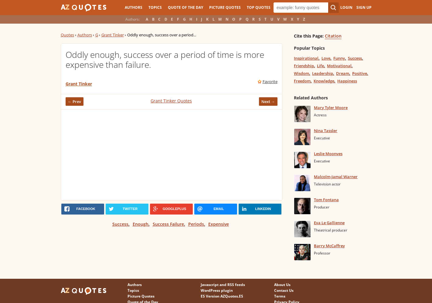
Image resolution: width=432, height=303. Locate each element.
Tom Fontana (326, 199)
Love (325, 58)
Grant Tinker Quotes (171, 101)
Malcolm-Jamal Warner (336, 176)
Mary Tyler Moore (331, 107)
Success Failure (168, 224)
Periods (196, 224)
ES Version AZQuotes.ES (222, 296)
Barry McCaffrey (329, 245)
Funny (339, 58)
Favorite (270, 81)
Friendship (304, 65)
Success (120, 224)
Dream (342, 73)
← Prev (74, 101)
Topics (155, 7)
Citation (333, 36)
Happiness (347, 81)
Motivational (339, 65)
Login (346, 7)
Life (320, 65)
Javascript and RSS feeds (223, 284)
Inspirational (306, 58)
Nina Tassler (325, 130)
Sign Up (364, 7)
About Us (282, 284)
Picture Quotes (225, 7)
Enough (140, 224)
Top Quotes (258, 7)
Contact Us (284, 290)
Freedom (302, 81)
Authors (133, 7)
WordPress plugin (217, 290)
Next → (268, 101)
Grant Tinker (112, 35)
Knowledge (324, 81)
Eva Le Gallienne (329, 222)
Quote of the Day (185, 7)
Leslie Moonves (328, 153)
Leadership (322, 73)
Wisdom (301, 73)
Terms (279, 296)
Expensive (218, 224)
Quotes (67, 35)
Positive (359, 73)
